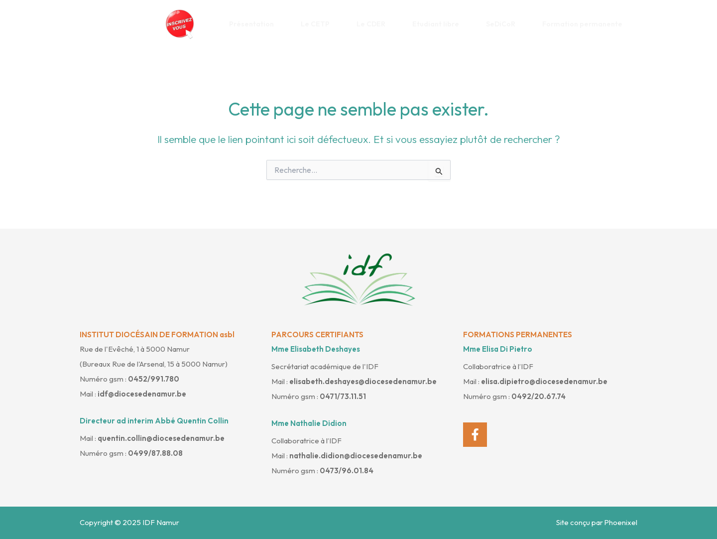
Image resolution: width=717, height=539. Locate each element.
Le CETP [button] (319, 23)
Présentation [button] (255, 23)
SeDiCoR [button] (504, 23)
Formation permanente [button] (586, 23)
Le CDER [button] (375, 23)
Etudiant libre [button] (439, 23)
